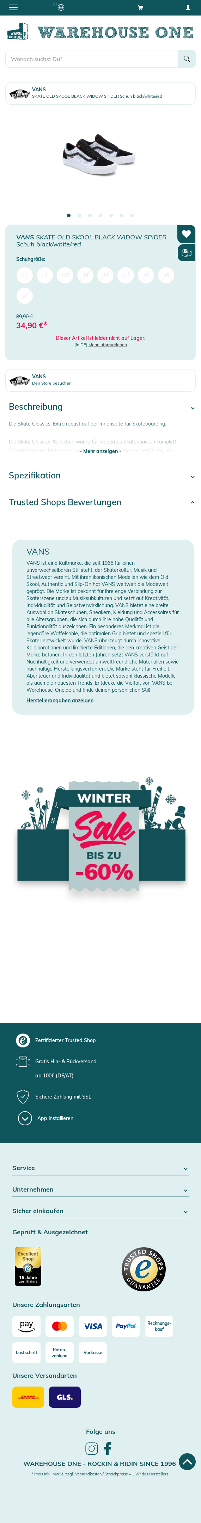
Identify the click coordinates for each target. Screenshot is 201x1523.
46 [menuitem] (166, 275)
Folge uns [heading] (100, 1431)
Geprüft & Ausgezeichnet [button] (50, 1232)
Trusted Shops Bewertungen (65, 502)
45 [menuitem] (146, 275)
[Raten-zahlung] (59, 1352)
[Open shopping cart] (140, 7)
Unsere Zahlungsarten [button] (46, 1305)
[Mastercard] (59, 1326)
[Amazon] (26, 1326)
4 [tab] (100, 215)
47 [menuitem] (25, 296)
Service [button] (100, 1168)
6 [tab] (121, 215)
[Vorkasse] (93, 1352)
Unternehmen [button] (100, 1189)
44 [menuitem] (105, 275)
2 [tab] (79, 215)
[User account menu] (188, 7)
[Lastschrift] (26, 1352)
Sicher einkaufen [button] (100, 1211)
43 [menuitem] (85, 275)
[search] (91, 59)
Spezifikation (35, 475)
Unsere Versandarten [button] (44, 1376)
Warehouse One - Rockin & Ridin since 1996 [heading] (99, 1464)
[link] (92, 1454)
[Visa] (93, 1326)
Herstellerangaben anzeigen (59, 700)
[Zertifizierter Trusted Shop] (55, 1270)
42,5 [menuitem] (65, 275)
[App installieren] (45, 1118)
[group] (99, 1040)
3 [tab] (89, 215)
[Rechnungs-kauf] (159, 1326)
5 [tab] (111, 215)
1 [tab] (68, 215)
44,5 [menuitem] (125, 275)
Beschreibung (36, 406)
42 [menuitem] (45, 275)
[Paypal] (126, 1326)
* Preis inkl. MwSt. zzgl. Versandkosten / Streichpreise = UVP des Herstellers (99, 1474)
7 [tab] (132, 215)
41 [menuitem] (25, 275)
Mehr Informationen (108, 344)
